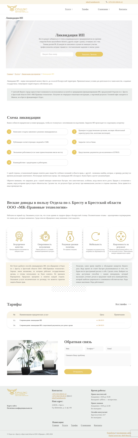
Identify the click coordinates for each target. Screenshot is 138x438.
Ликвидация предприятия (31, 74)
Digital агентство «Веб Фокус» (120, 435)
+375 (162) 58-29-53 (59, 396)
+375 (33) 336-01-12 (115, 2)
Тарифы (85, 9)
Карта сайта (12, 406)
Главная (10, 74)
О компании (104, 9)
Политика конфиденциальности (19, 408)
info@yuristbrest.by (92, 2)
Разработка (111, 433)
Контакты (123, 9)
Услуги (68, 9)
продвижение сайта (124, 433)
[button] (123, 304)
